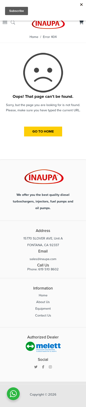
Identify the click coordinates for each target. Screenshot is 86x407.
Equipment (43, 309)
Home (34, 37)
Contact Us (43, 315)
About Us (43, 302)
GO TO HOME (43, 131)
